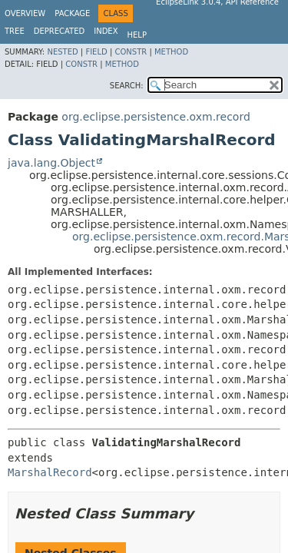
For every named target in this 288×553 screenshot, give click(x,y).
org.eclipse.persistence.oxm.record (155, 117)
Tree (15, 31)
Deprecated (59, 31)
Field (96, 52)
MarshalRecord (50, 472)
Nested (62, 52)
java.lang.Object (51, 163)
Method (171, 52)
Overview (25, 13)
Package (72, 13)
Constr (130, 52)
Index (106, 31)
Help (137, 35)
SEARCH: (127, 85)
